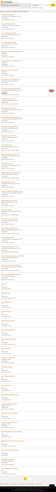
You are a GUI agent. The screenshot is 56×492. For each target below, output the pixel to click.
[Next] (30, 478)
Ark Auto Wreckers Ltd (7, 219)
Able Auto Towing (6, 182)
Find (53, 5)
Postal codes (39, 483)
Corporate (20, 490)
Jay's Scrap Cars (5, 348)
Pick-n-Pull (4, 209)
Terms (27, 490)
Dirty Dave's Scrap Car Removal (10, 450)
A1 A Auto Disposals (6, 33)
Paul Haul (4, 283)
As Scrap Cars (5, 237)
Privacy (24, 490)
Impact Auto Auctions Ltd (8, 459)
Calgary (19, 7)
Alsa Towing (4, 163)
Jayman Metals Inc (6, 302)
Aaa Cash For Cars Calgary (8, 79)
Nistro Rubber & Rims (7, 228)
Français (53, 2)
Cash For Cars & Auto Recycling (10, 60)
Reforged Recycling (6, 135)
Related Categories (4, 483)
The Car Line (4, 145)
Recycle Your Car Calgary (8, 357)
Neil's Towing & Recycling (8, 376)
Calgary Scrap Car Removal (8, 339)
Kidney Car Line (5, 293)
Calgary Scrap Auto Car (7, 154)
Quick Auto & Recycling (7, 126)
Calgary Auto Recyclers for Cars (9, 394)
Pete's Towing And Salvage (8, 274)
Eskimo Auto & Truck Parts (8, 265)
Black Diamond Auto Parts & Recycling (11, 431)
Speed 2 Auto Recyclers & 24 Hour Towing (12, 440)
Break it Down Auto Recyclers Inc (10, 256)
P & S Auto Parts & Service (8, 88)
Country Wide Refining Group (9, 117)
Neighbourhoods (30, 483)
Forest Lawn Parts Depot (8, 320)
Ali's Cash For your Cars (7, 70)
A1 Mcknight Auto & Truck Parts (9, 468)
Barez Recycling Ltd (6, 200)
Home (12, 490)
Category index (13, 483)
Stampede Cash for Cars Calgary (10, 51)
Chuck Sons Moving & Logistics (9, 191)
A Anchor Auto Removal (7, 246)
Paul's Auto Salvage (6, 366)
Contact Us (16, 490)
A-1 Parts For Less (6, 98)
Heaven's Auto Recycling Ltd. (9, 403)
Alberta (15, 7)
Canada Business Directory (7, 7)
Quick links (52, 485)
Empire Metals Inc (6, 23)
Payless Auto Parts (6, 108)
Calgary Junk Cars (6, 311)
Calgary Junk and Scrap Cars (9, 422)
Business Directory (32, 490)
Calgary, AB (35, 5)
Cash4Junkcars (5, 14)
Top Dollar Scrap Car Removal (9, 413)
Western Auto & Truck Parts (8, 172)
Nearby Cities (22, 483)
